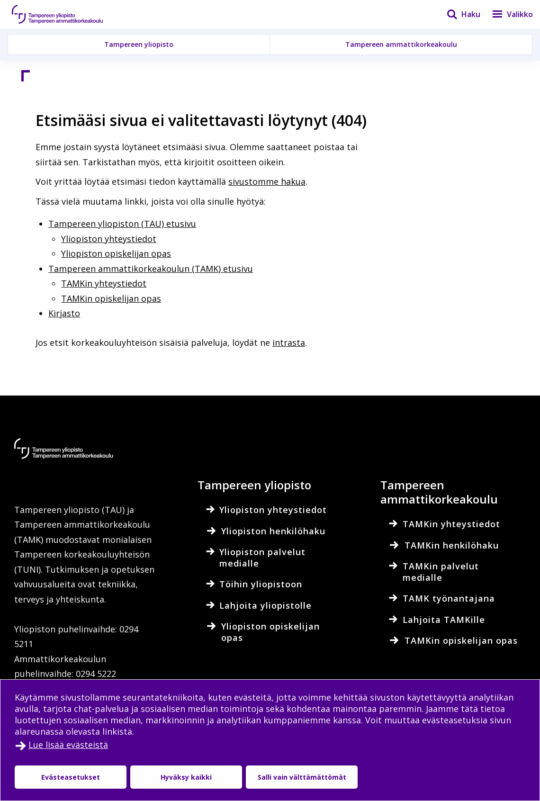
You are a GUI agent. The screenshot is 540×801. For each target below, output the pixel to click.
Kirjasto (64, 313)
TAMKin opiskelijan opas (111, 298)
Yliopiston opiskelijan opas (116, 253)
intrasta (288, 342)
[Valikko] (506, 14)
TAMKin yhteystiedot (103, 283)
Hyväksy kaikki (186, 777)
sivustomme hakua (267, 181)
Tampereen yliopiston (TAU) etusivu (122, 223)
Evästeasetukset (70, 777)
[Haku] (457, 14)
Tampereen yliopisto (138, 44)
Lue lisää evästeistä (68, 744)
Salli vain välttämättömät (302, 777)
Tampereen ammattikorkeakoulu (401, 44)
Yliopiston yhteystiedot (108, 238)
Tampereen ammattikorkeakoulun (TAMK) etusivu (150, 268)
